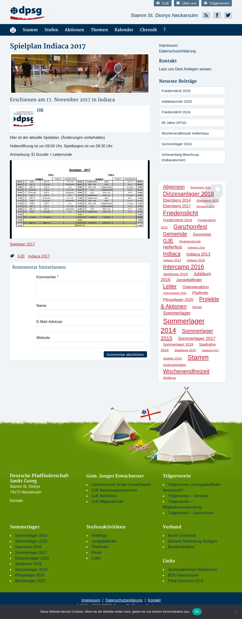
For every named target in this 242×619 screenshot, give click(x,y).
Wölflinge (99, 536)
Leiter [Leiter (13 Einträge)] (170, 286)
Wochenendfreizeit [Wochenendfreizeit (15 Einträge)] (186, 371)
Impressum (168, 45)
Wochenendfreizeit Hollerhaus (185, 133)
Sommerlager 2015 (31, 541)
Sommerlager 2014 (31, 536)
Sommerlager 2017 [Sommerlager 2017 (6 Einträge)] (197, 338)
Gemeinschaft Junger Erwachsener (121, 485)
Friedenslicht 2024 (176, 112)
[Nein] (236, 611)
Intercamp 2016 (28, 547)
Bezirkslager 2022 (30, 581)
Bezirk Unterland (182, 536)
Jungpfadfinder (104, 541)
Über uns (186, 3)
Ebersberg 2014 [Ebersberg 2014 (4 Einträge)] (177, 200)
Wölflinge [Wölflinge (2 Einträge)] (169, 378)
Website (43, 338)
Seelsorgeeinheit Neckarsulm (192, 570)
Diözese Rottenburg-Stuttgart (192, 541)
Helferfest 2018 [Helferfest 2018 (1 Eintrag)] (196, 247)
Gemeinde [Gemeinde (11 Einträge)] (175, 234)
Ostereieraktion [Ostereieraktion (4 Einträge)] (195, 287)
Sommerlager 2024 (177, 144)
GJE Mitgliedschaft (107, 502)
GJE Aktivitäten (104, 496)
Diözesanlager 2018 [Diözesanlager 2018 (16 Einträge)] (188, 194)
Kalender (124, 29)
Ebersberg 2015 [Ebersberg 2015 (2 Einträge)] (208, 200)
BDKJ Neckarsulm (183, 575)
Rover (96, 553)
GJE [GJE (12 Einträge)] (168, 241)
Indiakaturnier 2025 (177, 101)
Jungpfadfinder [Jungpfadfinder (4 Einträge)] (189, 280)
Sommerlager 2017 (31, 553)
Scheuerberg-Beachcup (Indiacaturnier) (180, 157)
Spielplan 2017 (22, 244)
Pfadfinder (100, 547)
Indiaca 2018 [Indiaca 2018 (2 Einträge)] (196, 260)
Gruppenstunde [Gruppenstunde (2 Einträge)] (190, 241)
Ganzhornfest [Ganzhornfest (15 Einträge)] (190, 226)
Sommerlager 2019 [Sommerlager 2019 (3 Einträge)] (178, 344)
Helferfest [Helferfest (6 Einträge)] (172, 247)
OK (197, 611)
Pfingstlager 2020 (30, 575)
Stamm (30, 29)
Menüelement (13, 30)
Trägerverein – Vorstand (188, 496)
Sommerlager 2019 (31, 570)
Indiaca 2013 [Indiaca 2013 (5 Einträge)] (198, 254)
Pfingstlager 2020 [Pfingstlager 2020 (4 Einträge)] (178, 299)
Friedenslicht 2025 (176, 91)
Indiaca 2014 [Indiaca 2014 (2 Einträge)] (172, 260)
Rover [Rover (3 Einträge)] (197, 307)
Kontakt (16, 501)
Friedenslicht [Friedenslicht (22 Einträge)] (180, 212)
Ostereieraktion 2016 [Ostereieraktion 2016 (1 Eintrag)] (174, 293)
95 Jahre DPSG (174, 123)
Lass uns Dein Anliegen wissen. (185, 69)
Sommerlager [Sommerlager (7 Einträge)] (176, 313)
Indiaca (106, 100)
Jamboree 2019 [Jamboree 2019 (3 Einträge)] (175, 274)
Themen (99, 29)
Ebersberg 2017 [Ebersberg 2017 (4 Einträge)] (177, 206)
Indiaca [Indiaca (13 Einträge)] (172, 254)
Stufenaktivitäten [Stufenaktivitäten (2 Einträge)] (174, 365)
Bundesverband (181, 547)
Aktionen (74, 29)
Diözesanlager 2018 (32, 558)
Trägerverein (216, 3)
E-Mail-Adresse (49, 322)
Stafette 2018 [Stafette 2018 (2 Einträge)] (172, 358)
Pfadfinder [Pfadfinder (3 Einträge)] (200, 293)
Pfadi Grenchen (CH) (185, 581)
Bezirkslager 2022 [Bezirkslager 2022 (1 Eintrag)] (200, 187)
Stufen (51, 29)
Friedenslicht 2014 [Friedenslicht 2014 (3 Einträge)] (177, 220)
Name (41, 306)
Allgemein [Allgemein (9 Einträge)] (174, 186)
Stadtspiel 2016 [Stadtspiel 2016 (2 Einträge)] (185, 350)
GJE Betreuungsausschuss (114, 490)
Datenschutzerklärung (177, 51)
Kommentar (47, 277)
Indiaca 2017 (39, 256)
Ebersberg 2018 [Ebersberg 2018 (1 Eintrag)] (206, 206)
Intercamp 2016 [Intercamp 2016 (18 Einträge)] (183, 266)
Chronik (148, 29)
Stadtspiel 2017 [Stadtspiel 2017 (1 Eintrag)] (210, 350)
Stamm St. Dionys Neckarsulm (164, 15)
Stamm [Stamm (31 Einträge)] (198, 357)
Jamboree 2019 (28, 564)
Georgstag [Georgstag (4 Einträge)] (202, 234)
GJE (162, 3)
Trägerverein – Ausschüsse (191, 513)
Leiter (96, 558)
